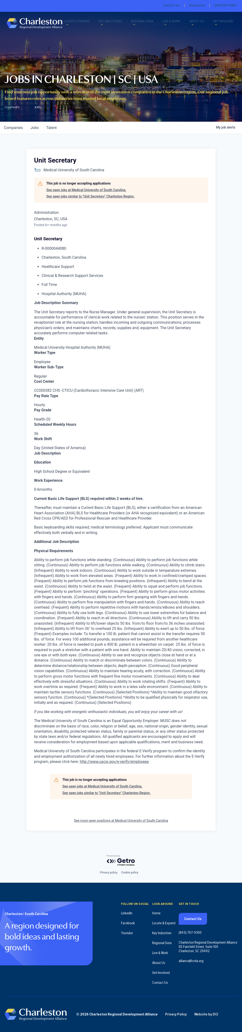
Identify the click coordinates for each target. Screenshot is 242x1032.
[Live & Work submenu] (167, 25)
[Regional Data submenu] (136, 25)
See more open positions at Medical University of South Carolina (121, 820)
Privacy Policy (180, 1013)
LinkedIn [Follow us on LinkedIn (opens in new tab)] (126, 912)
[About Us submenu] (193, 25)
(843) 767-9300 (225, 5)
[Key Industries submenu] (104, 25)
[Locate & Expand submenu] (71, 25)
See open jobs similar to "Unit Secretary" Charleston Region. (90, 196)
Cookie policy (129, 871)
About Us (197, 21)
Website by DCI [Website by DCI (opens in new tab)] (211, 1013)
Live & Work (173, 21)
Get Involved (223, 21)
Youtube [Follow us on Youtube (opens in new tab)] (127, 932)
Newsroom (197, 5)
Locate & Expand (80, 21)
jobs (34, 127)
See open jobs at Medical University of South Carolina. (86, 190)
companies (13, 127)
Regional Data (144, 21)
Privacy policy (108, 871)
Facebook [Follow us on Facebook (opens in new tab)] (128, 922)
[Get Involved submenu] (216, 25)
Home (156, 912)
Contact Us (171, 5)
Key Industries (113, 21)
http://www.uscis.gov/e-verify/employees (114, 761)
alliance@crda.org (191, 960)
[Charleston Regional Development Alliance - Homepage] (36, 23)
